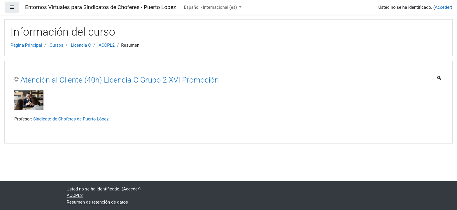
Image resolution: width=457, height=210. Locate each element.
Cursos (56, 45)
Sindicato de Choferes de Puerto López (71, 119)
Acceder (443, 7)
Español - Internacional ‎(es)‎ (211, 7)
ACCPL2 (107, 45)
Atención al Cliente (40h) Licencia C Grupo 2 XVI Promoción (119, 80)
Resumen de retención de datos (97, 202)
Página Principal (26, 45)
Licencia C (81, 45)
